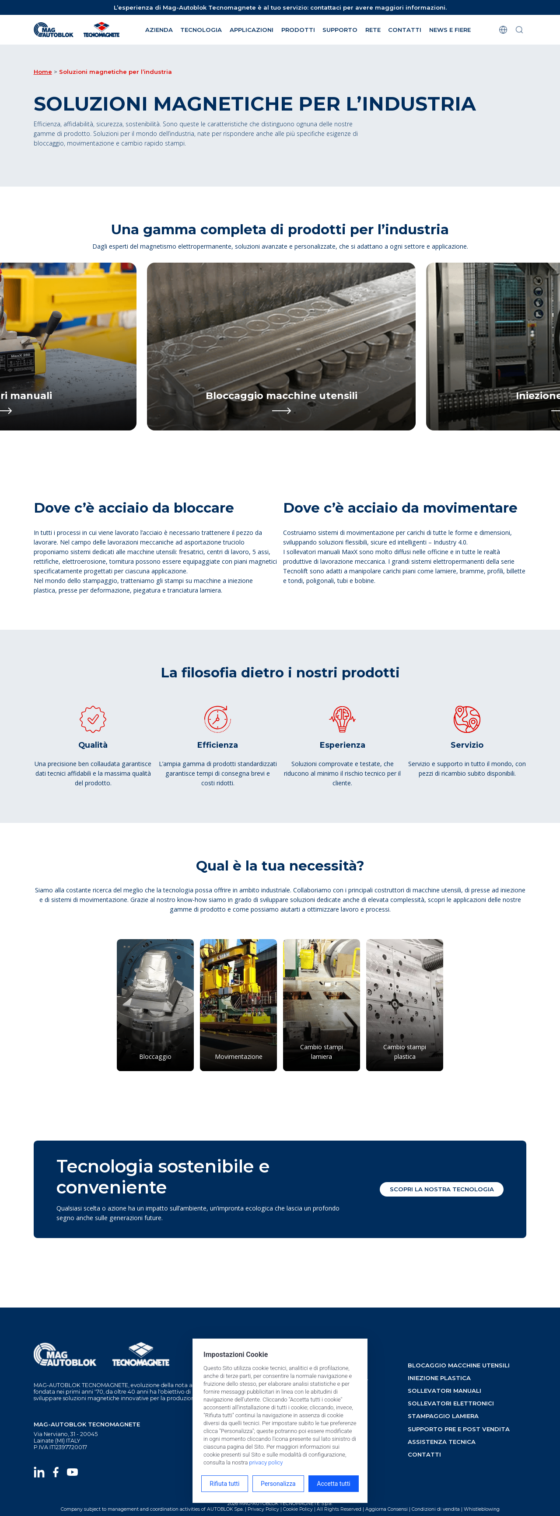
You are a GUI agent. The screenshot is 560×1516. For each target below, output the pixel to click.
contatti (424, 1454)
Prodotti (298, 29)
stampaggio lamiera (443, 1415)
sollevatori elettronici (451, 1403)
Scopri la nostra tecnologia (442, 1189)
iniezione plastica (439, 1377)
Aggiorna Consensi (386, 1509)
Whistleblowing (482, 1509)
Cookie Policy (298, 1509)
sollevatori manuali (444, 1390)
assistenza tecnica (442, 1441)
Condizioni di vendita (436, 1509)
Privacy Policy (263, 1509)
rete (373, 29)
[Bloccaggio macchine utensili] (281, 346)
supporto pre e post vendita (459, 1429)
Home (43, 71)
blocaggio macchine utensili (459, 1365)
